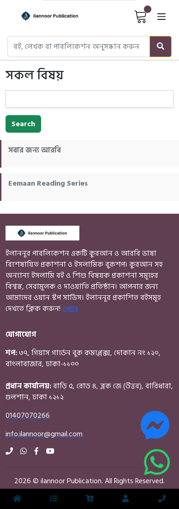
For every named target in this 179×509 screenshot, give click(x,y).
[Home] (41, 16)
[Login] (125, 499)
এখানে (70, 309)
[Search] (160, 46)
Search (23, 124)
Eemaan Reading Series (48, 183)
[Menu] (53, 499)
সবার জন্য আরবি (34, 150)
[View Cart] (141, 16)
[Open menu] (161, 16)
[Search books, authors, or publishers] (78, 46)
